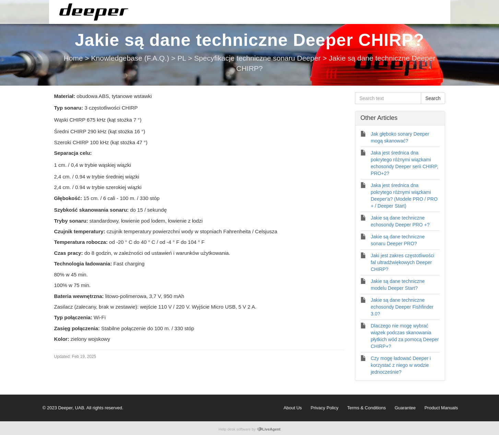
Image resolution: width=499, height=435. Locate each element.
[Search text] (388, 98)
